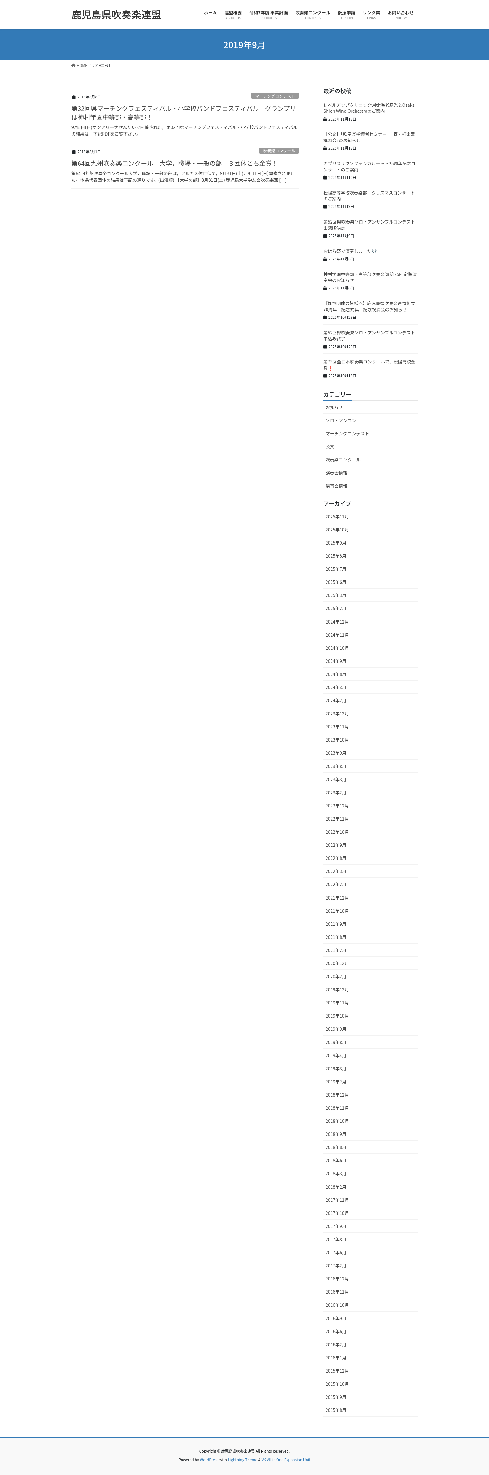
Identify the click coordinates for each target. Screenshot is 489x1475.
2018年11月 (337, 1108)
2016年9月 (336, 1318)
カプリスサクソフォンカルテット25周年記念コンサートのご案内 (369, 166)
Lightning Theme (242, 1459)
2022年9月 (336, 845)
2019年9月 (336, 1029)
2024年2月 (336, 700)
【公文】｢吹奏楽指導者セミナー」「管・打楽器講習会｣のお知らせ (369, 137)
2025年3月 (336, 595)
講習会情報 (336, 486)
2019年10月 (337, 1016)
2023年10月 (337, 740)
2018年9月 (336, 1134)
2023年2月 (336, 792)
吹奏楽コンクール (279, 151)
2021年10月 (337, 911)
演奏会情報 (336, 473)
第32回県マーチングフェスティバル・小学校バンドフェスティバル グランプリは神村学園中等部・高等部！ (183, 112)
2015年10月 (337, 1384)
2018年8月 (336, 1147)
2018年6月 (336, 1160)
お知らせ (334, 407)
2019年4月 (336, 1055)
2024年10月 (337, 648)
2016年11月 (337, 1292)
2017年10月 (337, 1213)
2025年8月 (336, 556)
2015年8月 (336, 1410)
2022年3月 (336, 871)
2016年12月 (337, 1278)
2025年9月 (336, 543)
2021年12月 (337, 898)
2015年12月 (337, 1371)
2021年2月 (336, 950)
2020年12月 (337, 963)
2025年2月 (336, 608)
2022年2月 (336, 884)
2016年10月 (337, 1305)
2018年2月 (336, 1187)
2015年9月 (336, 1397)
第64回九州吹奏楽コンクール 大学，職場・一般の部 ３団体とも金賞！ (174, 163)
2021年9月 (336, 924)
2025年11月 (337, 516)
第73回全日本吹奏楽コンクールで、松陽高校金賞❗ (369, 364)
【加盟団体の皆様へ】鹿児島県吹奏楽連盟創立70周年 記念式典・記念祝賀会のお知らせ (369, 306)
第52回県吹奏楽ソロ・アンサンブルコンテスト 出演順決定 (371, 225)
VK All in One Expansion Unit (286, 1459)
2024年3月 (336, 687)
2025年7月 (336, 569)
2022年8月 (336, 858)
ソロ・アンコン (341, 420)
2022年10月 (337, 832)
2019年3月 (336, 1068)
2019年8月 (336, 1042)
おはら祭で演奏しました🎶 (350, 251)
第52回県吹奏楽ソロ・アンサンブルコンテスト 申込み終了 (371, 335)
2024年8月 (336, 674)
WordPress (209, 1459)
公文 (330, 446)
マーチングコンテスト (275, 96)
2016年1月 (336, 1357)
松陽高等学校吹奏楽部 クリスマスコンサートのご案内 (369, 196)
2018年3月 (336, 1173)
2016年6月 (336, 1331)
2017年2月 (336, 1265)
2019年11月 (337, 1002)
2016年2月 (336, 1344)
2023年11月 (337, 726)
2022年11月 (337, 819)
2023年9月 (336, 753)
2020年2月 (336, 976)
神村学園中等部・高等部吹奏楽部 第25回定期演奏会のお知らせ (370, 277)
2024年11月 (337, 635)
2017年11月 (337, 1200)
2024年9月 (336, 661)
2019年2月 (336, 1081)
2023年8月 (336, 766)
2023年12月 (337, 713)
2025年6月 (336, 582)
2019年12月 (337, 989)
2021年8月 (336, 937)
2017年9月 (336, 1226)
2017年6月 (336, 1252)
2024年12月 (337, 622)
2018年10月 (337, 1121)
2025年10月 (337, 529)
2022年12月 (337, 805)
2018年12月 (337, 1095)
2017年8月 (336, 1239)
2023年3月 (336, 779)
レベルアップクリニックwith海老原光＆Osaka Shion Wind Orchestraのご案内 (369, 108)
